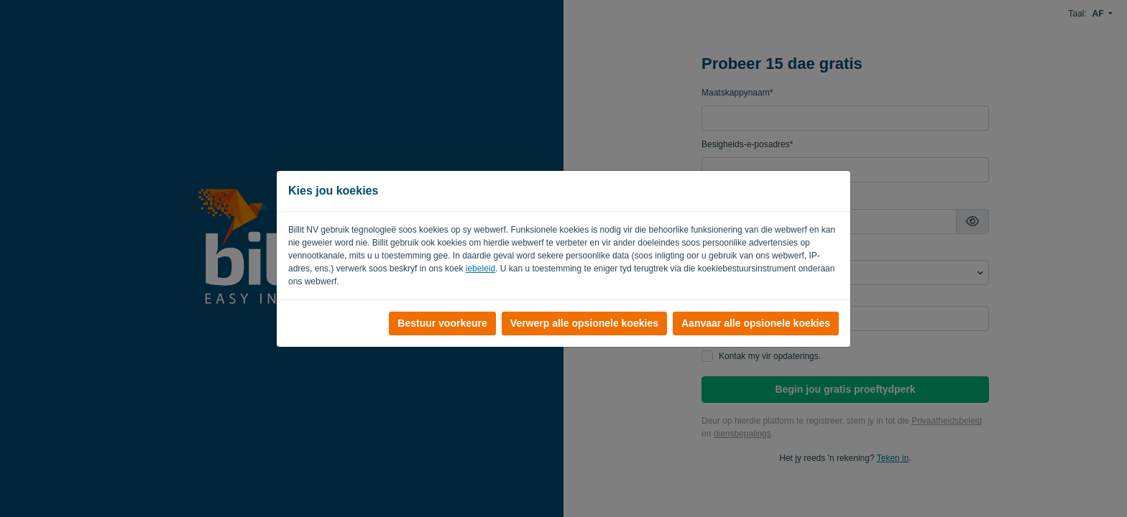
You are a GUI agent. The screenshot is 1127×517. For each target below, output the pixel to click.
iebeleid (480, 269)
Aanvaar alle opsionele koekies (755, 323)
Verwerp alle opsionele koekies (584, 323)
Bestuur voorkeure (442, 323)
